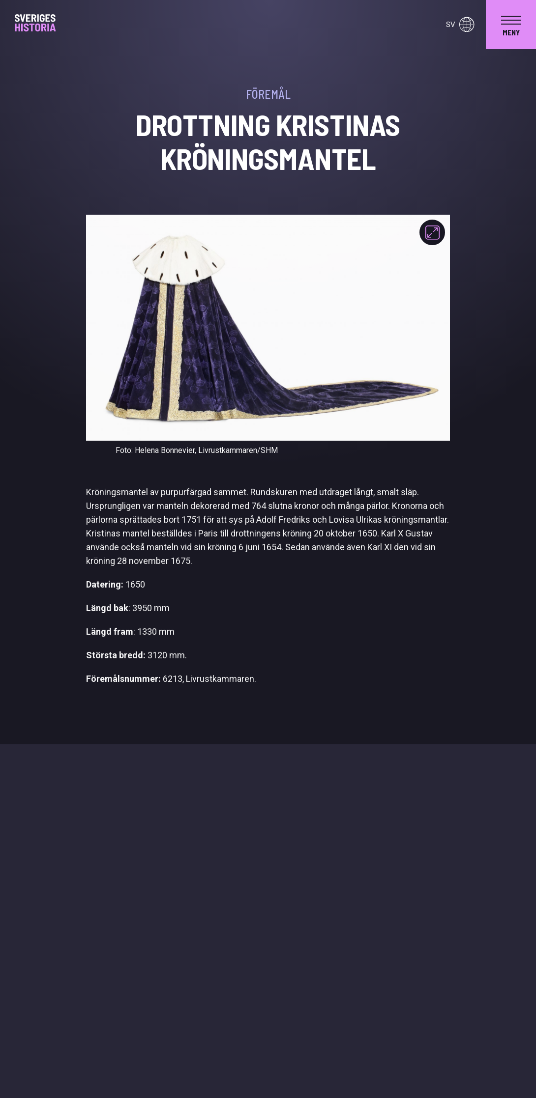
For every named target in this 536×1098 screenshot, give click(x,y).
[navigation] (511, 24)
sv (460, 24)
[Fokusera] (432, 232)
